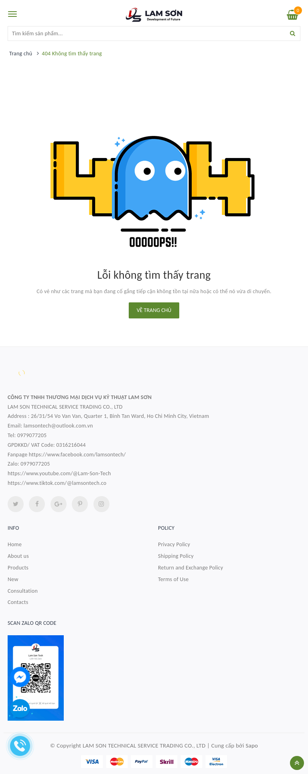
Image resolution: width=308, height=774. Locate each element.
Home (15, 544)
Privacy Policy (174, 544)
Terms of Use (173, 579)
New (13, 579)
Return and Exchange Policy (190, 567)
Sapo (251, 745)
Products (18, 567)
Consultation (23, 591)
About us (18, 556)
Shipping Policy (176, 556)
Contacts (18, 602)
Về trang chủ (154, 310)
